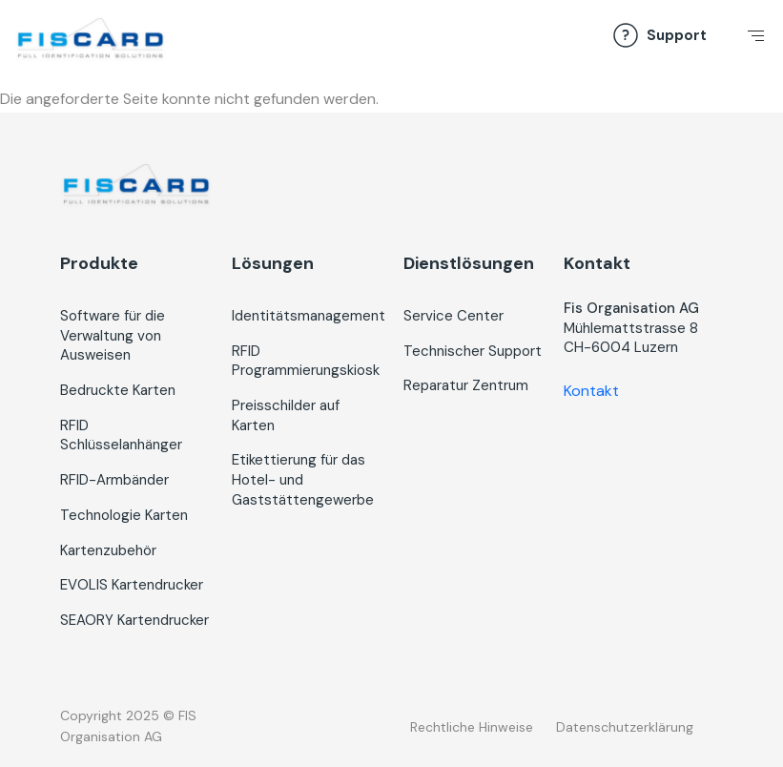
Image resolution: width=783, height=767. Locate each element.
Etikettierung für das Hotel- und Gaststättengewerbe (303, 479)
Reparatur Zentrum (465, 385)
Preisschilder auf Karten (286, 415)
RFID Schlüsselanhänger (121, 435)
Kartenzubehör (108, 550)
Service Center (453, 315)
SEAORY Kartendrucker (134, 620)
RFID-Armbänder (114, 479)
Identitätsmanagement (308, 315)
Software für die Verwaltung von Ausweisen (112, 335)
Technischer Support (472, 351)
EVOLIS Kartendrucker (131, 584)
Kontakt (591, 391)
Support (677, 35)
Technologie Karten (124, 515)
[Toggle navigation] (752, 41)
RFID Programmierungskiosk (306, 361)
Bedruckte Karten (117, 390)
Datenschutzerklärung (624, 727)
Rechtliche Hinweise (471, 727)
